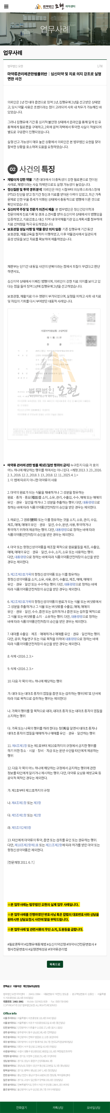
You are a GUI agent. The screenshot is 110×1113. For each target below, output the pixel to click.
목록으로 (55, 964)
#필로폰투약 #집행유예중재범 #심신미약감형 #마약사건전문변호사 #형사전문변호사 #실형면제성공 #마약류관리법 (51, 947)
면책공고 (7, 986)
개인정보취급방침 (31, 986)
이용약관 (17, 986)
